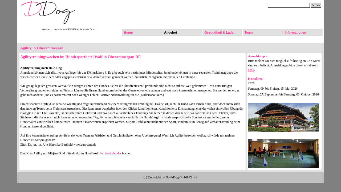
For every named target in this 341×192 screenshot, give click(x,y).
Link (251, 70)
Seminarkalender (110, 153)
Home (128, 32)
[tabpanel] (132, 104)
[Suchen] (289, 5)
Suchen (316, 5)
